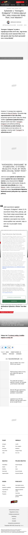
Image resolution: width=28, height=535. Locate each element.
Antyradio (9, 8)
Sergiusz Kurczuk (16, 22)
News (7, 352)
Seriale (18, 440)
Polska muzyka (20, 461)
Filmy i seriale (15, 8)
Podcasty (18, 481)
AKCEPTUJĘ (14, 301)
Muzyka (4, 461)
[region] (14, 267)
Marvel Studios (12, 113)
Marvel (5, 353)
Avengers (18, 353)
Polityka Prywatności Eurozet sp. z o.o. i (9, 266)
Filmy (20, 8)
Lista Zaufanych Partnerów (7, 292)
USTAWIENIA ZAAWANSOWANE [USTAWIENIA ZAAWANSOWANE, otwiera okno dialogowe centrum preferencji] (14, 297)
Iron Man (11, 353)
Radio (4, 481)
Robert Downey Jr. (16, 352)
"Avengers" (19, 130)
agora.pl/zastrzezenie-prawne (18, 532)
